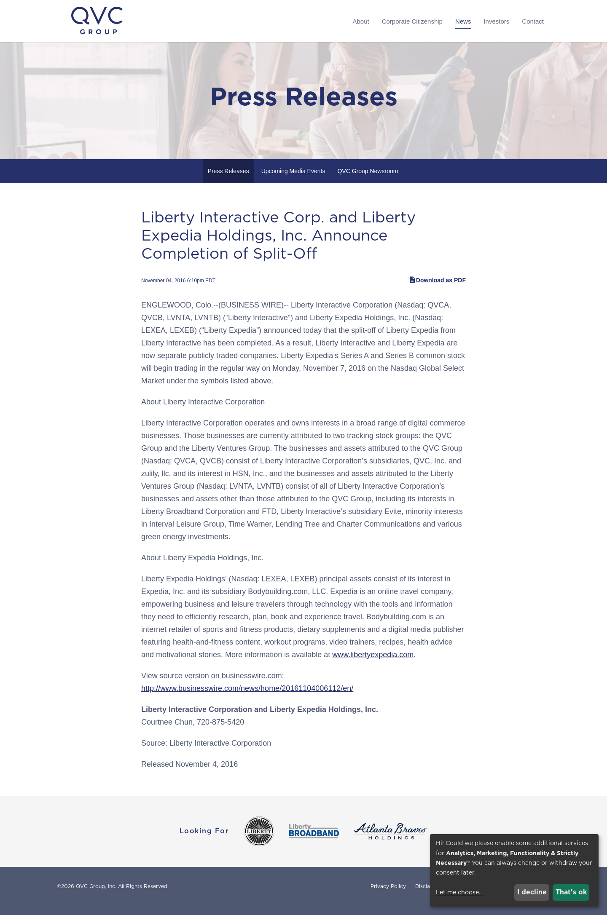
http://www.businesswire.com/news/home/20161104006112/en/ (247, 697)
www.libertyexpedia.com (373, 664)
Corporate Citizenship (412, 21)
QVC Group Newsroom (367, 180)
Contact (533, 21)
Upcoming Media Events (293, 180)
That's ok (571, 892)
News (463, 21)
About (360, 21)
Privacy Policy (388, 895)
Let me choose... (459, 892)
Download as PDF (437, 289)
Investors (496, 21)
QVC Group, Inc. (96, 895)
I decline (532, 892)
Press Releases (228, 180)
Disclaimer (428, 895)
